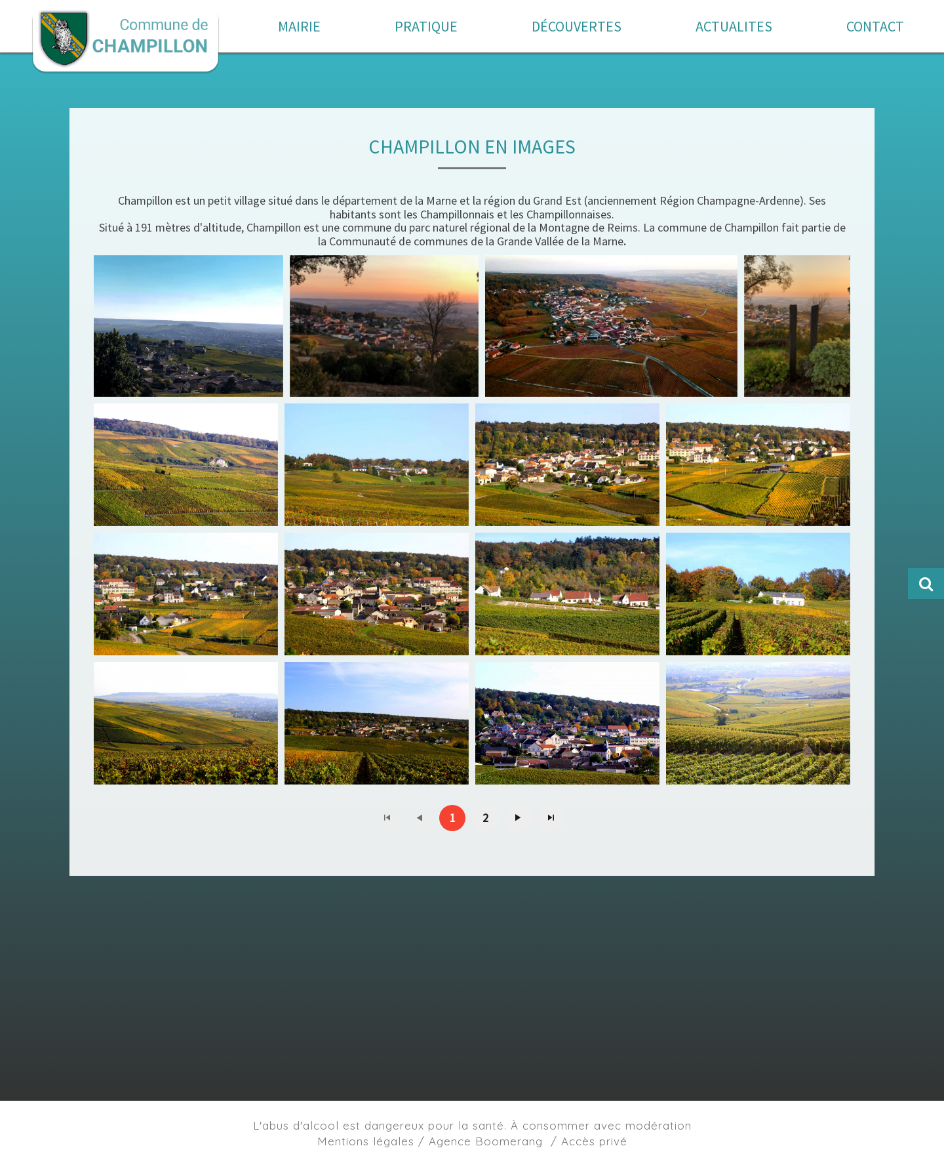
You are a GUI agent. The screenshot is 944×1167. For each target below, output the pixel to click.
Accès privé (594, 1141)
